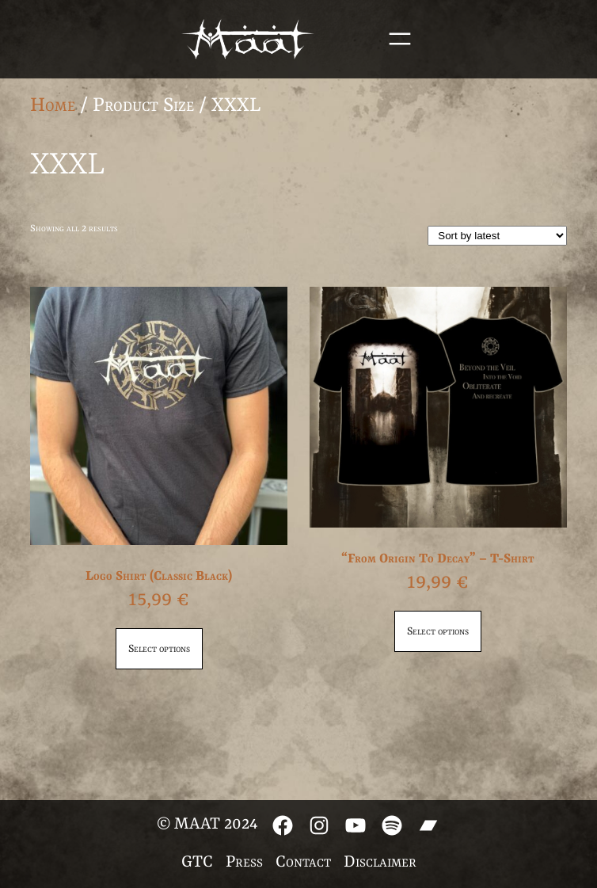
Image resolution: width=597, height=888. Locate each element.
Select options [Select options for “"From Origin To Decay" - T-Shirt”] (438, 631)
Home (52, 105)
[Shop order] (497, 236)
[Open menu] (400, 39)
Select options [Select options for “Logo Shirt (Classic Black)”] (159, 648)
